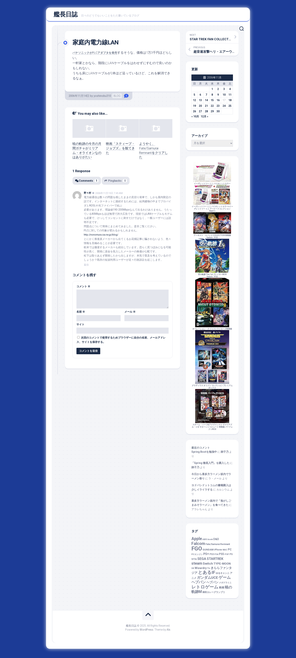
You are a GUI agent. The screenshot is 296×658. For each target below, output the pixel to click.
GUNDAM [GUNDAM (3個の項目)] (208, 551)
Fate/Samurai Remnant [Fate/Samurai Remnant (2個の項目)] (218, 546)
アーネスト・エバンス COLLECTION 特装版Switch (212, 237)
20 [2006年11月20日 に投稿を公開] (200, 107)
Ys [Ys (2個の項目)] (208, 570)
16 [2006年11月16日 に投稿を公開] (218, 102)
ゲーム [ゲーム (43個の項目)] (225, 579)
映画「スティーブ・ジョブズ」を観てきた (120, 149)
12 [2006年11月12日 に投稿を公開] (194, 102)
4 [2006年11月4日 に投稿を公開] (230, 90)
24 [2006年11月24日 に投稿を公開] (224, 107)
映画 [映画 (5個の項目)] (221, 589)
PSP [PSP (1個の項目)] (227, 556)
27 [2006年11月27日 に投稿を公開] (200, 113)
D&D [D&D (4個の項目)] (216, 540)
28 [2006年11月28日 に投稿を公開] (206, 113)
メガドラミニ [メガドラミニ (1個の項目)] (225, 584)
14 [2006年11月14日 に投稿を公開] (206, 102)
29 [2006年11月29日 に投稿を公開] (212, 113)
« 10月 (195, 118)
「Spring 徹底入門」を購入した (210, 464)
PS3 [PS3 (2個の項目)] (212, 556)
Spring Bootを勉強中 (204, 453)
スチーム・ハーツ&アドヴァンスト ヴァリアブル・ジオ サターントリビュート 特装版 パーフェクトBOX (212, 427)
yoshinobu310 (102, 97)
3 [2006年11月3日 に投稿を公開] (224, 90)
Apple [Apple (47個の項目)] (196, 540)
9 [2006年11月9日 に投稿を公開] (218, 96)
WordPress (146, 631)
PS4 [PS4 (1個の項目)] (216, 556)
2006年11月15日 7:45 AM (109, 194)
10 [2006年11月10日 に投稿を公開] (224, 96)
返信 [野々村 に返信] (86, 266)
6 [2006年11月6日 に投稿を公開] (200, 96)
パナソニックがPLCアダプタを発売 (97, 54)
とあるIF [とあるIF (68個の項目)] (206, 574)
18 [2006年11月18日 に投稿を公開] (229, 102)
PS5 (216, 239)
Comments (87, 182)
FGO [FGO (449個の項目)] (196, 550)
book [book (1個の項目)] (210, 541)
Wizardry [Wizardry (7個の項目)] (201, 569)
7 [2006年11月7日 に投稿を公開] (206, 96)
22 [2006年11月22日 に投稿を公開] (212, 107)
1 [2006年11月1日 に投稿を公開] (212, 90)
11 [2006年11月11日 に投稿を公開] (229, 96)
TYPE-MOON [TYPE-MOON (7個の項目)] (222, 565)
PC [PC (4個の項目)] (229, 551)
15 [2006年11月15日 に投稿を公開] (212, 102)
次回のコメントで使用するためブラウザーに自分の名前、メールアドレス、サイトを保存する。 (121, 341)
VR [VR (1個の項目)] (192, 570)
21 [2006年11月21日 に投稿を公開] (206, 107)
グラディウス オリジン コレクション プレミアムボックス (212, 387)
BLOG (117, 97)
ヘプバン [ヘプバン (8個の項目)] (212, 584)
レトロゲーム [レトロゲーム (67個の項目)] (204, 588)
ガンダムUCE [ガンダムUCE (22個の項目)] (207, 579)
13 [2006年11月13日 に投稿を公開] (200, 102)
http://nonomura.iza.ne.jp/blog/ (102, 236)
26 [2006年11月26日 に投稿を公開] (194, 113)
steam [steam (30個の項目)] (196, 565)
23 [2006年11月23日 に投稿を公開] (218, 107)
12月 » (204, 118)
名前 (80, 313)
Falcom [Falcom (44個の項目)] (198, 545)
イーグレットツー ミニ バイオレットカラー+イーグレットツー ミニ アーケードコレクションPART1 (212, 209)
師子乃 (225, 453)
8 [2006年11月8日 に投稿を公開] (212, 96)
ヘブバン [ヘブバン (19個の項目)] (198, 584)
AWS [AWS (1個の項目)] (205, 541)
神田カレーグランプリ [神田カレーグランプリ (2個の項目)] (213, 594)
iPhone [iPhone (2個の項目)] (218, 551)
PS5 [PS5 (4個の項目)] (221, 555)
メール (130, 313)
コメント (83, 287)
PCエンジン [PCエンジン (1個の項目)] (197, 556)
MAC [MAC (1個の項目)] (225, 551)
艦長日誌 (65, 15)
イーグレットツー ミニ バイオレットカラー (212, 184)
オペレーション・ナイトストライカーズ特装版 (212, 329)
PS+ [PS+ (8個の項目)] (206, 556)
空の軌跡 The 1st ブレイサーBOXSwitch (212, 276)
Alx (168, 631)
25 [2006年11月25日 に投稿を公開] (229, 107)
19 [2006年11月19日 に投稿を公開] (194, 107)
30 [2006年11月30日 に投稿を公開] (218, 113)
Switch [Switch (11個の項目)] (208, 565)
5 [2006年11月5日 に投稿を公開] (194, 96)
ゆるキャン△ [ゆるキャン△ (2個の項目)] (222, 575)
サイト (80, 325)
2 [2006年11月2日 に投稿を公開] (218, 90)
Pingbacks (117, 182)
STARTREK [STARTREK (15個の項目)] (215, 560)
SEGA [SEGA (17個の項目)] (201, 560)
